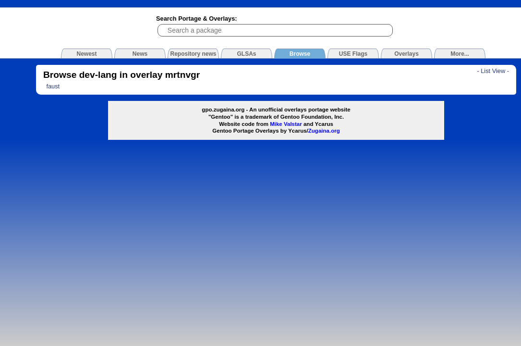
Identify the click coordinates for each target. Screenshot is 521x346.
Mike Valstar (286, 124)
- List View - (493, 70)
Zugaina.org (324, 131)
